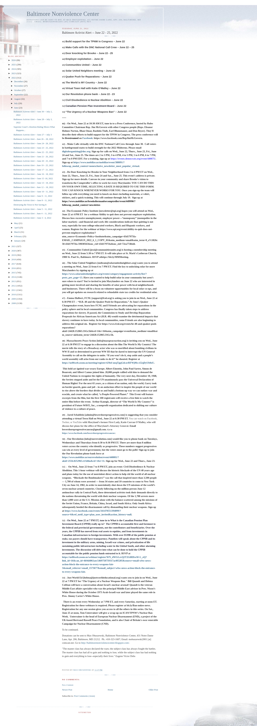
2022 (13, 77)
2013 (13, 281)
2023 (13, 73)
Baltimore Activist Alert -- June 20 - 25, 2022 (33, 161)
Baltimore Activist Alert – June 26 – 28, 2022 (33, 139)
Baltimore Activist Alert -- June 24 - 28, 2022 (33, 143)
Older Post (153, 689)
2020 (13, 250)
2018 (13, 259)
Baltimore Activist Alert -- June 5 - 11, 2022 (32, 209)
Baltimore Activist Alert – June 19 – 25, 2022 (33, 165)
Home (110, 689)
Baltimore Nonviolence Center (63, 14)
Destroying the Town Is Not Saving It (29, 204)
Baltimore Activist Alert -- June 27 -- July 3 (32, 134)
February (18, 236)
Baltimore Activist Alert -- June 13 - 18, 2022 (33, 183)
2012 (13, 285)
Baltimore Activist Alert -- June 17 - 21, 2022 (33, 169)
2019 (13, 255)
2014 (13, 277)
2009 (13, 299)
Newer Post (67, 689)
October (18, 90)
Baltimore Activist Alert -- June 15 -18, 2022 (33, 178)
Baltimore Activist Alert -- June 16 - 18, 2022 (33, 174)
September (19, 94)
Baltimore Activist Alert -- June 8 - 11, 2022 (32, 200)
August (17, 99)
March (17, 232)
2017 (13, 264)
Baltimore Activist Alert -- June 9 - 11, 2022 (32, 196)
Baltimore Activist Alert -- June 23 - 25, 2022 (33, 148)
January (18, 240)
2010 (13, 294)
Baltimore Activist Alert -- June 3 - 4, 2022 (32, 218)
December (19, 81)
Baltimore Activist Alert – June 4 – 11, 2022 (32, 213)
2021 (13, 246)
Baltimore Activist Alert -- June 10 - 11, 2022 (33, 191)
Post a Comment (67, 685)
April (16, 227)
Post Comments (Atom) (84, 696)
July (16, 103)
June (16, 107)
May (16, 223)
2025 (13, 64)
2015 (13, 272)
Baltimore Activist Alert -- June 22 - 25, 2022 (33, 152)
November (19, 86)
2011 (13, 290)
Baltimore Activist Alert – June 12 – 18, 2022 (33, 187)
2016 (13, 268)
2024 (13, 69)
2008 (13, 303)
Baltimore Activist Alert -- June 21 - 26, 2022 (33, 156)
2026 (13, 60)
